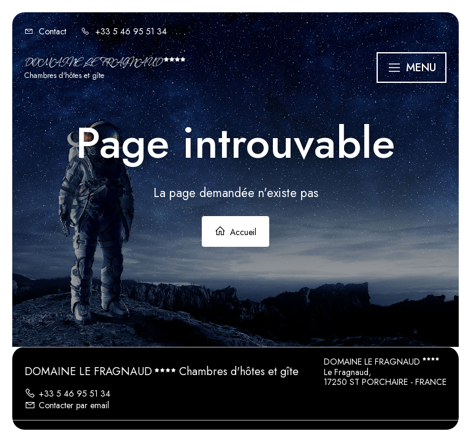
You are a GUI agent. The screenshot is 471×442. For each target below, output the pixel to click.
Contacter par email (67, 405)
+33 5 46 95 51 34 (67, 393)
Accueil (235, 231)
